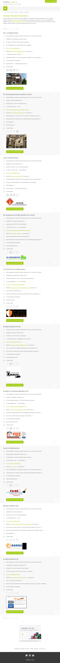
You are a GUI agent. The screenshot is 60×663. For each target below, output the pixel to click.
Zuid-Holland (9, 565)
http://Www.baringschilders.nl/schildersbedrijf (21, 524)
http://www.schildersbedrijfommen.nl (19, 345)
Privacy (33, 659)
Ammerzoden (15, 275)
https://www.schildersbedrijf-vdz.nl (19, 409)
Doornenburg (16, 39)
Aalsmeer (16, 454)
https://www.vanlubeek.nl (16, 233)
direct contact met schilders (19, 21)
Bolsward (14, 397)
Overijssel (8, 332)
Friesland (8, 397)
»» (17, 28)
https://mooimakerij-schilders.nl (18, 112)
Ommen (14, 332)
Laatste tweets (10, 63)
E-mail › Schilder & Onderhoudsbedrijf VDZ (16, 406)
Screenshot (29, 51)
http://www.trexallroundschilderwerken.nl (20, 287)
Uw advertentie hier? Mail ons (30, 641)
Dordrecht (15, 565)
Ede (13, 164)
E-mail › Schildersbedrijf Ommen (13, 342)
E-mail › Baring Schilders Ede (13, 521)
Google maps (23, 39)
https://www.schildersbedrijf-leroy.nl (19, 577)
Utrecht (8, 100)
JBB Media (28, 659)
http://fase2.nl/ (14, 466)
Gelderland (8, 39)
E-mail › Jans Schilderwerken (13, 173)
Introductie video (10, 125)
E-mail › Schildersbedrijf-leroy (13, 574)
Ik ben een (51, 1)
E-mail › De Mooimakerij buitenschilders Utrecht (17, 109)
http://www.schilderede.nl (16, 176)
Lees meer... (34, 23)
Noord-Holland (9, 454)
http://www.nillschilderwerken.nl (18, 51)
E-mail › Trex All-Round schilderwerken (15, 284)
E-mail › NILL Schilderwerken (13, 48)
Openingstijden (10, 122)
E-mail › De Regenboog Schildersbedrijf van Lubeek (18, 230)
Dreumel (15, 221)
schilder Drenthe (16, 20)
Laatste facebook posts (21, 63)
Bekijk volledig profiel (14, 88)
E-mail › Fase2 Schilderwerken (13, 463)
